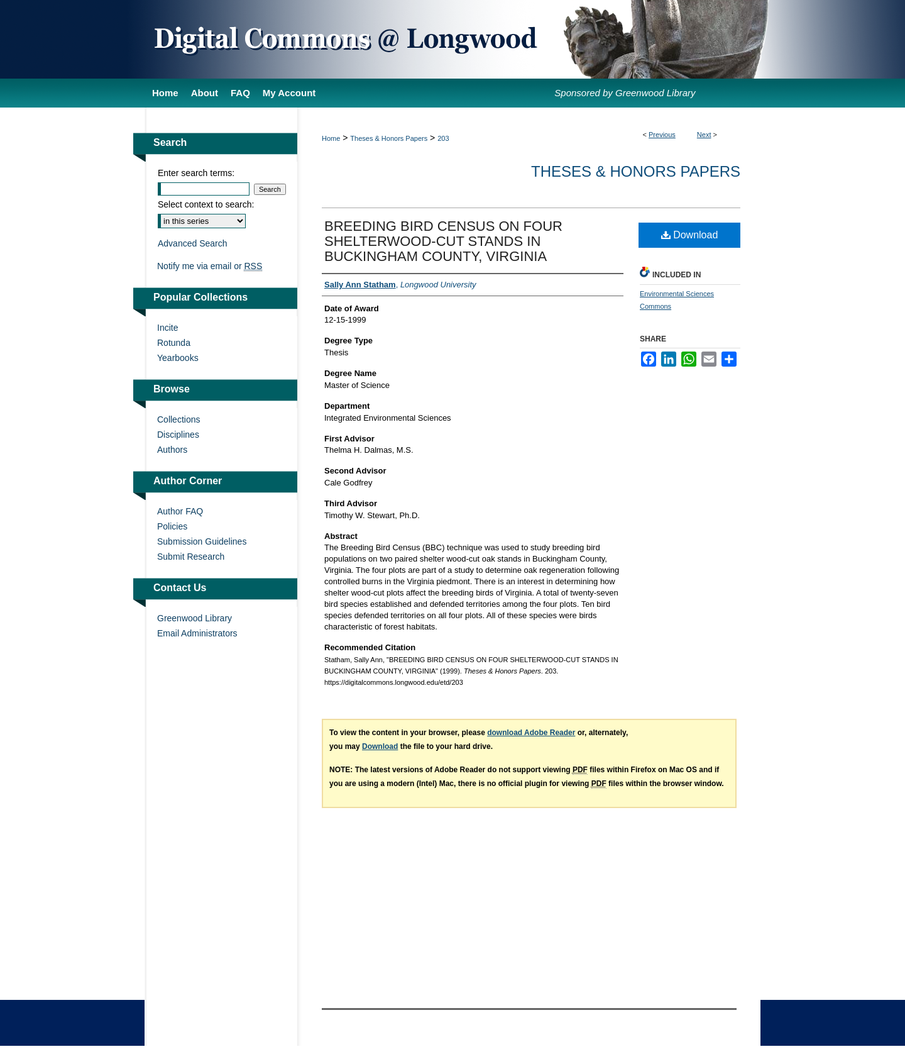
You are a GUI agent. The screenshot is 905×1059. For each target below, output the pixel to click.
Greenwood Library (194, 618)
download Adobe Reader (531, 732)
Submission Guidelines (201, 541)
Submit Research (190, 557)
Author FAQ (180, 511)
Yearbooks (178, 358)
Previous (662, 134)
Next (704, 134)
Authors (172, 450)
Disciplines (178, 435)
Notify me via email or (209, 266)
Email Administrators (197, 633)
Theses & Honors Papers (388, 138)
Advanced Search (193, 243)
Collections (178, 419)
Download (689, 235)
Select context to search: (206, 204)
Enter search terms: (196, 173)
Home (331, 138)
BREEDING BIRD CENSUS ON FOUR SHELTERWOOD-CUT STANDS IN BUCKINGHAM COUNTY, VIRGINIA (443, 241)
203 (443, 138)
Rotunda (173, 343)
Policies (172, 526)
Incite (167, 328)
